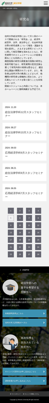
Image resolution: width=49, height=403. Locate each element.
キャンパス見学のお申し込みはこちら (20, 372)
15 (29, 233)
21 (11, 247)
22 (20, 247)
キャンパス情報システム (31, 394)
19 (29, 240)
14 (20, 233)
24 (38, 247)
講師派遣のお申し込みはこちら (18, 381)
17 (11, 240)
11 (29, 225)
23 (29, 247)
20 (38, 240)
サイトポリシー (15, 394)
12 (38, 225)
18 (20, 240)
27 (29, 254)
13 (11, 233)
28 (38, 254)
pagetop (24, 270)
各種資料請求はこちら (14, 313)
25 (11, 254)
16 (38, 233)
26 (20, 254)
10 (20, 225)
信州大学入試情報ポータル (16, 323)
